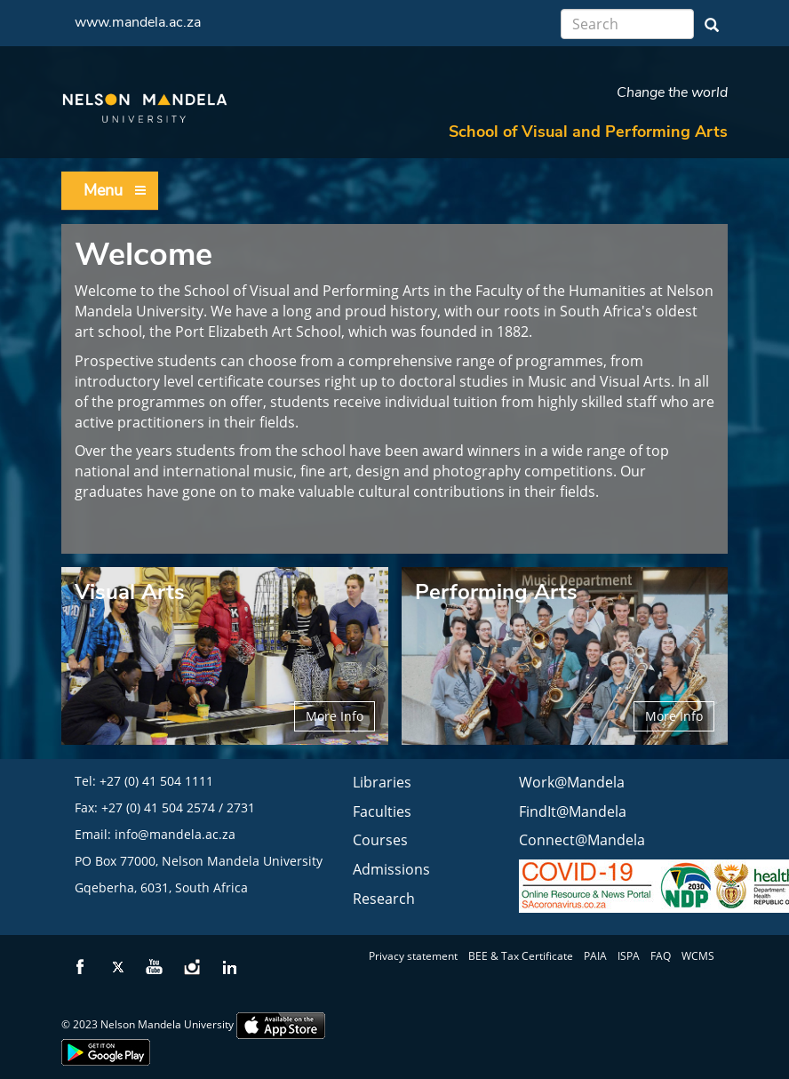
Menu (115, 191)
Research (384, 898)
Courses (380, 840)
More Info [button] (334, 715)
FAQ (660, 955)
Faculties (382, 811)
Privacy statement (413, 955)
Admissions (391, 869)
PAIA (595, 955)
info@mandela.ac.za (175, 834)
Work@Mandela (572, 782)
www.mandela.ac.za (138, 22)
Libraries (382, 782)
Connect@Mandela (582, 840)
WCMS (697, 955)
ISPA (629, 955)
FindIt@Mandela (572, 811)
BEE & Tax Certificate (520, 955)
